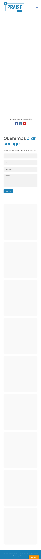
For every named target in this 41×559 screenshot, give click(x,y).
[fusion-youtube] (24, 123)
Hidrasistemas (24, 555)
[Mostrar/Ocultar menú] (37, 7)
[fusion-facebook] (16, 123)
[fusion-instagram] (20, 123)
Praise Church (33, 553)
